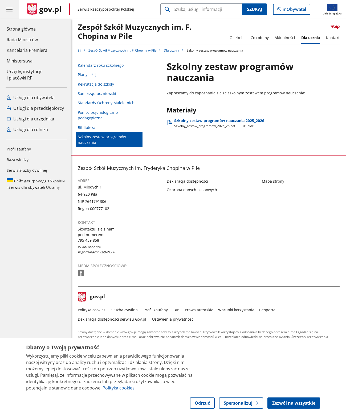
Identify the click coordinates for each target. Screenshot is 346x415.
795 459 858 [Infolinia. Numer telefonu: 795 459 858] (88, 240)
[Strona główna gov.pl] (44, 9)
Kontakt (333, 37)
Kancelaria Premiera (27, 50)
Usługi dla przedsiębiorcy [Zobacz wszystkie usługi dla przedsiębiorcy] (35, 108)
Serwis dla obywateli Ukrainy (36, 184)
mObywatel (294, 10)
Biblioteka (86, 127)
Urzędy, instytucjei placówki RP (25, 75)
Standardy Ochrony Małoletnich (106, 102)
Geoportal (267, 309)
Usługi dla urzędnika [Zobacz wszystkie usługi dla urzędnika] (30, 119)
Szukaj (254, 9)
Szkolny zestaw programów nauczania (102, 139)
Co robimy (260, 37)
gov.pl (91, 297)
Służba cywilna (124, 309)
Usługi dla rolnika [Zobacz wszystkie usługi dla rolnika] (27, 129)
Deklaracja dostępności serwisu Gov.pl (112, 319)
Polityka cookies (91, 309)
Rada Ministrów (22, 40)
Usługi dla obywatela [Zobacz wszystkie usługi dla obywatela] (31, 97)
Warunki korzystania (236, 309)
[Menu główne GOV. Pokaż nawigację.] (9, 9)
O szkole (237, 37)
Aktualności (285, 37)
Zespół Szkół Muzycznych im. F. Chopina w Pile (135, 31)
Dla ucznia (310, 37)
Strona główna (27, 29)
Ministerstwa (19, 61)
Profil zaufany (19, 149)
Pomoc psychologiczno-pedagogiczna (98, 115)
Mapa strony (273, 181)
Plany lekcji (87, 74)
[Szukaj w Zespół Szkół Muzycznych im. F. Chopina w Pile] (201, 9)
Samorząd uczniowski (97, 93)
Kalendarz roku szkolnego (101, 65)
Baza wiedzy (18, 159)
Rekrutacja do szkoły (96, 84)
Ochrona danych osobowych (192, 189)
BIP (176, 309)
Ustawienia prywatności (173, 319)
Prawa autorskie (199, 309)
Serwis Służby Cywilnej (27, 170)
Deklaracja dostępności (187, 181)
